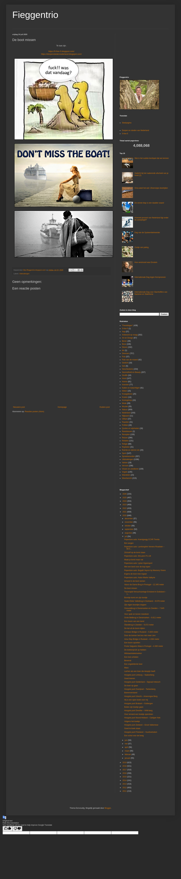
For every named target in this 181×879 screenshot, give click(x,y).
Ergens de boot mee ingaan (135, 574)
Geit (123, 366)
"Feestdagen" (127, 325)
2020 (125, 515)
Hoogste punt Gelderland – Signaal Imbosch (142, 682)
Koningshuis (127, 400)
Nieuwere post (19, 407)
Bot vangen (129, 543)
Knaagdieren (127, 394)
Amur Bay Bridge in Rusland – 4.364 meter (141, 639)
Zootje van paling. (142, 247)
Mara (126, 668)
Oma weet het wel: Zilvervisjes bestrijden (151, 188)
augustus (129, 533)
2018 (125, 766)
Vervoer (125, 466)
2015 (125, 777)
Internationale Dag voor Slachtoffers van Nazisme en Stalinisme (151, 293)
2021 (125, 512)
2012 (125, 788)
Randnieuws (127, 431)
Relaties (125, 441)
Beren (124, 341)
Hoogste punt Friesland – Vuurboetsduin (140, 732)
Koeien (125, 397)
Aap (123, 332)
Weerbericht (127, 478)
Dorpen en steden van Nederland (135, 130)
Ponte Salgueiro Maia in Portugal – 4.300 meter (143, 646)
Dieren (124, 347)
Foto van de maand (130, 360)
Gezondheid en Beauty (131, 372)
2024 (125, 501)
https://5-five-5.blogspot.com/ (61, 51)
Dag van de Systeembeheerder (147, 232)
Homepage (62, 407)
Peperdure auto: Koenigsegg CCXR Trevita (141, 539)
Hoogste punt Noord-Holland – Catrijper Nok (142, 718)
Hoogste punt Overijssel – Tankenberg (139, 689)
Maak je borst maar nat (133, 560)
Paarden (125, 422)
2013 (125, 784)
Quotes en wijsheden (130, 428)
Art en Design (127, 338)
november (129, 522)
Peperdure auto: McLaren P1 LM (137, 556)
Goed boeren (129, 678)
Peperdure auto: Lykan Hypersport (138, 563)
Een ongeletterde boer (133, 664)
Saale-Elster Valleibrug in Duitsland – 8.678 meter (144, 601)
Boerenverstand (130, 693)
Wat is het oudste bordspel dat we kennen (152, 158)
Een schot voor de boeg (134, 736)
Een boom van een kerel (134, 621)
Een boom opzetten (132, 643)
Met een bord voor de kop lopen (137, 567)
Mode (124, 403)
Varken (125, 463)
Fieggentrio (35, 15)
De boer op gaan (131, 686)
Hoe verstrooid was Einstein (146, 262)
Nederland (126, 413)
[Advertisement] (61, 380)
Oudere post (105, 407)
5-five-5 (125, 134)
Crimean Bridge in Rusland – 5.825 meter (141, 632)
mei (126, 744)
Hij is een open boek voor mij (136, 700)
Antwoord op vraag (129, 335)
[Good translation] (7, 828)
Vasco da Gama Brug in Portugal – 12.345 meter (144, 585)
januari (128, 758)
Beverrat (127, 660)
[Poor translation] (17, 828)
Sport (124, 453)
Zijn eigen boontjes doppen (135, 605)
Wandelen (126, 475)
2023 (125, 505)
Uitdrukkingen (24, 274)
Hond (124, 378)
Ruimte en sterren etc (131, 450)
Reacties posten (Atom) (34, 411)
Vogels (124, 472)
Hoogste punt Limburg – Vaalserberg (139, 675)
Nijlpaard (125, 416)
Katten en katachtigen (131, 388)
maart (127, 751)
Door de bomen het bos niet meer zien (140, 635)
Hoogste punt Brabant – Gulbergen (138, 703)
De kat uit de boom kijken (134, 628)
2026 (125, 494)
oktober (128, 526)
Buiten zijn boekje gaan (133, 707)
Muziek (125, 406)
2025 (125, 498)
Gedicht (125, 363)
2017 (125, 770)
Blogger (108, 808)
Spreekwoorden (128, 456)
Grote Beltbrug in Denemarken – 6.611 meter (142, 618)
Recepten (126, 434)
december (129, 518)
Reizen (125, 438)
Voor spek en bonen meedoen (136, 614)
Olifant (124, 419)
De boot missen (130, 588)
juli (126, 536)
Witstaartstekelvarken (133, 653)
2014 (125, 780)
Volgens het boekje (132, 721)
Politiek (125, 425)
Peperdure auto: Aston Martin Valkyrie (139, 577)
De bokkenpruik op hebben (135, 650)
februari (128, 754)
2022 (125, 508)
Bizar (124, 344)
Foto (124, 357)
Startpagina (126, 123)
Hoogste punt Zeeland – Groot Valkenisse (141, 725)
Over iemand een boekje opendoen (138, 714)
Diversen (125, 353)
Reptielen (126, 447)
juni (126, 740)
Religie (125, 444)
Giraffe (124, 375)
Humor (124, 381)
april (127, 747)
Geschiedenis (127, 369)
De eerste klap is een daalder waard (149, 203)
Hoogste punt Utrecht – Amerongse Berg (140, 696)
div (123, 350)
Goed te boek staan (132, 728)
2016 (125, 773)
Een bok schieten (131, 657)
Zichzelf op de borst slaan (134, 552)
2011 (125, 791)
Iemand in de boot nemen (134, 581)
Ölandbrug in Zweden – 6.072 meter (139, 625)
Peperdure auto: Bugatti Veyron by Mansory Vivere (145, 570)
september (129, 529)
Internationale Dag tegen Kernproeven (150, 277)
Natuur (124, 409)
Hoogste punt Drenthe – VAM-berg (138, 710)
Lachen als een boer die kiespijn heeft (139, 671)
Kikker (124, 391)
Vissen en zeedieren (130, 469)
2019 (125, 762)
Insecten (125, 385)
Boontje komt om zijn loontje (135, 597)
